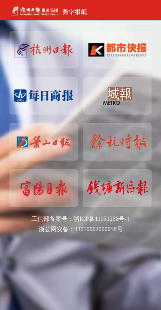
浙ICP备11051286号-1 (101, 219)
